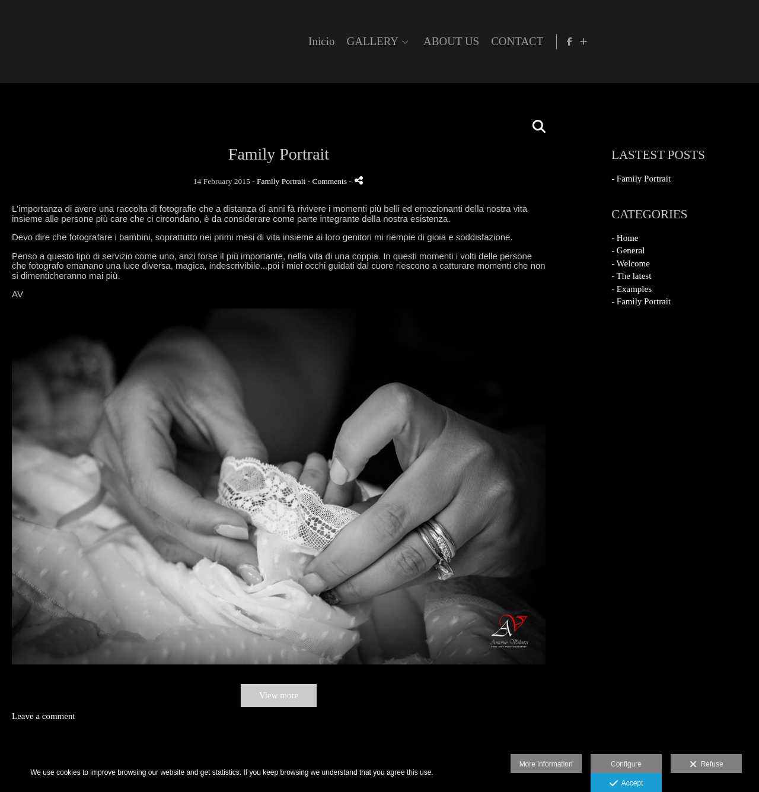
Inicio (477, 41)
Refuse (706, 764)
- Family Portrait (641, 178)
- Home (624, 238)
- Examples (631, 289)
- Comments (328, 181)
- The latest (631, 276)
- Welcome (630, 263)
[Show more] (741, 41)
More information (546, 764)
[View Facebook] (727, 41)
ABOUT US (606, 41)
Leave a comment (43, 716)
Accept (626, 783)
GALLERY (528, 41)
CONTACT (672, 41)
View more (278, 695)
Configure (626, 764)
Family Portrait (281, 181)
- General (628, 250)
